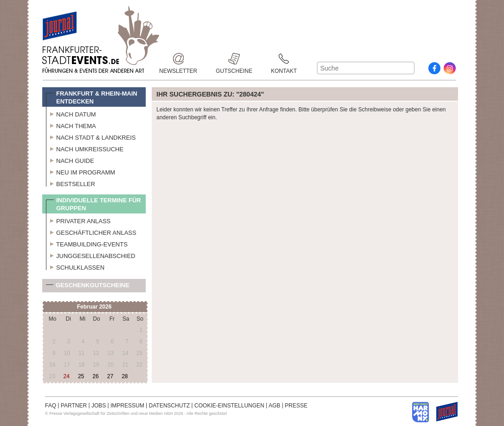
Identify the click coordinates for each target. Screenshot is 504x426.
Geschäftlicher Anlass (91, 231)
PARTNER (74, 405)
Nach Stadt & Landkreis (91, 136)
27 (110, 376)
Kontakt (284, 59)
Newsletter (178, 59)
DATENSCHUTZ (169, 405)
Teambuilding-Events (87, 243)
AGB (274, 405)
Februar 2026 (94, 306)
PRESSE (296, 405)
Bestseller (70, 182)
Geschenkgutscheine (87, 287)
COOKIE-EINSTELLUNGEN (229, 405)
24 (67, 376)
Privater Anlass (78, 220)
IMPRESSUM (127, 405)
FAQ (50, 405)
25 (81, 376)
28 (125, 376)
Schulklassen (75, 266)
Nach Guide (70, 159)
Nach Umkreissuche (84, 148)
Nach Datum (71, 113)
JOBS (98, 405)
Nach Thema (71, 124)
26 (95, 376)
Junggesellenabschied (91, 254)
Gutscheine (234, 59)
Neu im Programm (80, 171)
